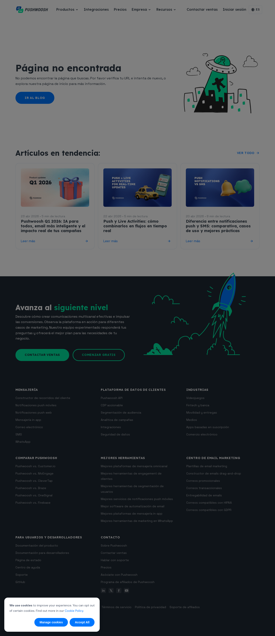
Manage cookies (51, 622)
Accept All (82, 622)
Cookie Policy (74, 611)
